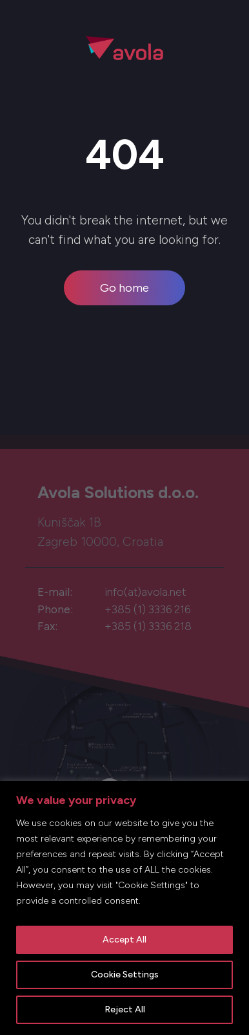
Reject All (125, 1009)
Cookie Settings (125, 974)
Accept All (124, 939)
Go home (124, 288)
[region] (124, 908)
